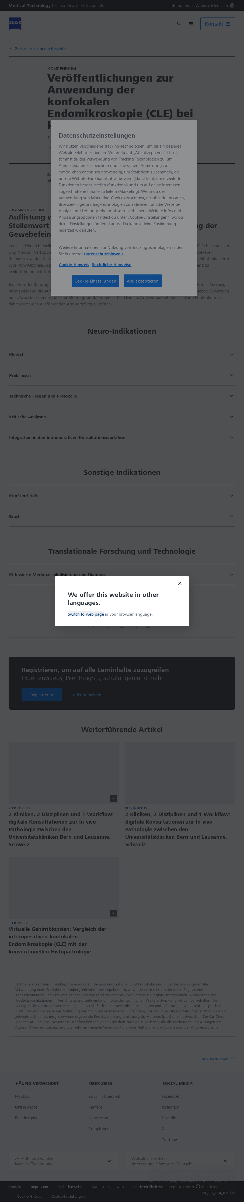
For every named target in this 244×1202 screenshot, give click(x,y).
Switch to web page (86, 614)
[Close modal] (180, 583)
